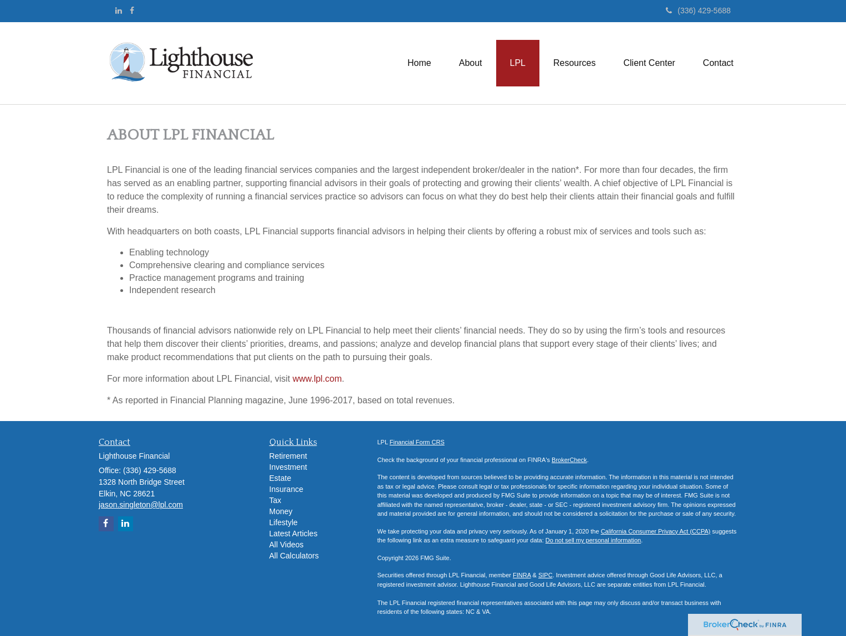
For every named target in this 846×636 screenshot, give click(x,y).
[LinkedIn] (118, 10)
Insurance (286, 489)
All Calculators (294, 555)
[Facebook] (132, 10)
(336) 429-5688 (698, 10)
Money (281, 511)
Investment (288, 467)
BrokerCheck (569, 460)
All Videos (286, 544)
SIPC (545, 575)
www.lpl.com (317, 378)
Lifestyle (283, 522)
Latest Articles (293, 533)
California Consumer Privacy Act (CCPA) (656, 531)
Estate (280, 478)
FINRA (522, 575)
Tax (275, 500)
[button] (470, 63)
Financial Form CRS (417, 442)
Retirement (288, 456)
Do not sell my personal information (593, 540)
